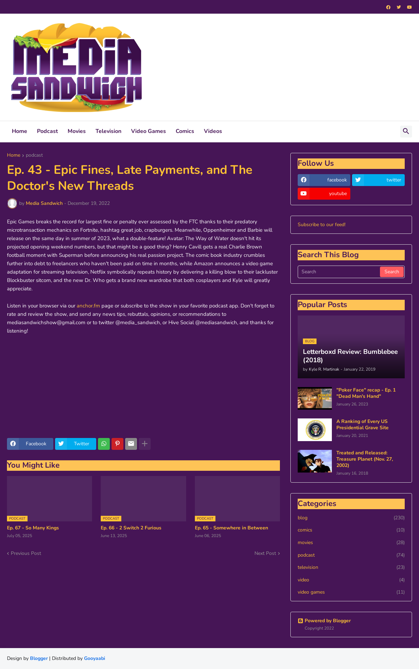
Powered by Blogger (324, 620)
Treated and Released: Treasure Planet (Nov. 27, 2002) (364, 459)
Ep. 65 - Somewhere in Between (231, 528)
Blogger (39, 658)
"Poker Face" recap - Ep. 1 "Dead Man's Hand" (366, 393)
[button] (406, 131)
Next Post (265, 553)
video (351, 580)
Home (19, 131)
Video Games (148, 131)
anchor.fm (88, 305)
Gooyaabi (94, 658)
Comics (185, 131)
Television (108, 131)
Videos (213, 131)
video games (351, 592)
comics (351, 530)
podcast (34, 155)
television (351, 567)
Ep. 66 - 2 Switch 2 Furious (131, 528)
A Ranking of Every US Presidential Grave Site (362, 424)
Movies (77, 131)
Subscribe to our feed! (321, 224)
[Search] (339, 272)
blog (351, 517)
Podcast (47, 131)
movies (351, 542)
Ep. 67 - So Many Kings (33, 528)
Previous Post (26, 553)
